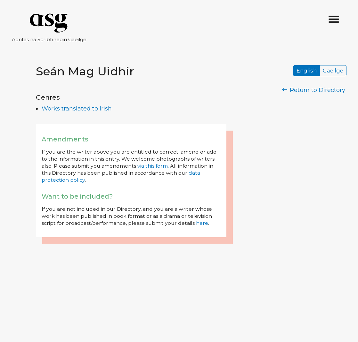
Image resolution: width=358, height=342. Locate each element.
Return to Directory (314, 90)
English (307, 71)
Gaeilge (333, 71)
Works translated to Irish (77, 108)
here (202, 223)
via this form (152, 166)
